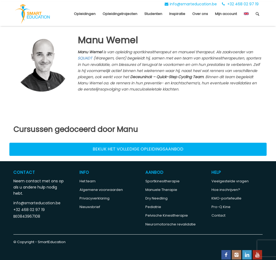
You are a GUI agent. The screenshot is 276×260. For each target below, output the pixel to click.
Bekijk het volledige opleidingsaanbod (138, 149)
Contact (218, 215)
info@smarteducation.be (191, 4)
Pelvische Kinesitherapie (166, 215)
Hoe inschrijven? (225, 189)
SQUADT (85, 58)
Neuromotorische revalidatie (170, 224)
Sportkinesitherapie (162, 181)
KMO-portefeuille (226, 198)
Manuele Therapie (161, 189)
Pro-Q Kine (220, 206)
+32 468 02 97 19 (240, 4)
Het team (88, 181)
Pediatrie (153, 206)
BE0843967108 (26, 216)
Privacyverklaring (94, 198)
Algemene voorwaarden (101, 189)
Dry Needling (156, 198)
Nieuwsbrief (90, 206)
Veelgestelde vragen (230, 181)
